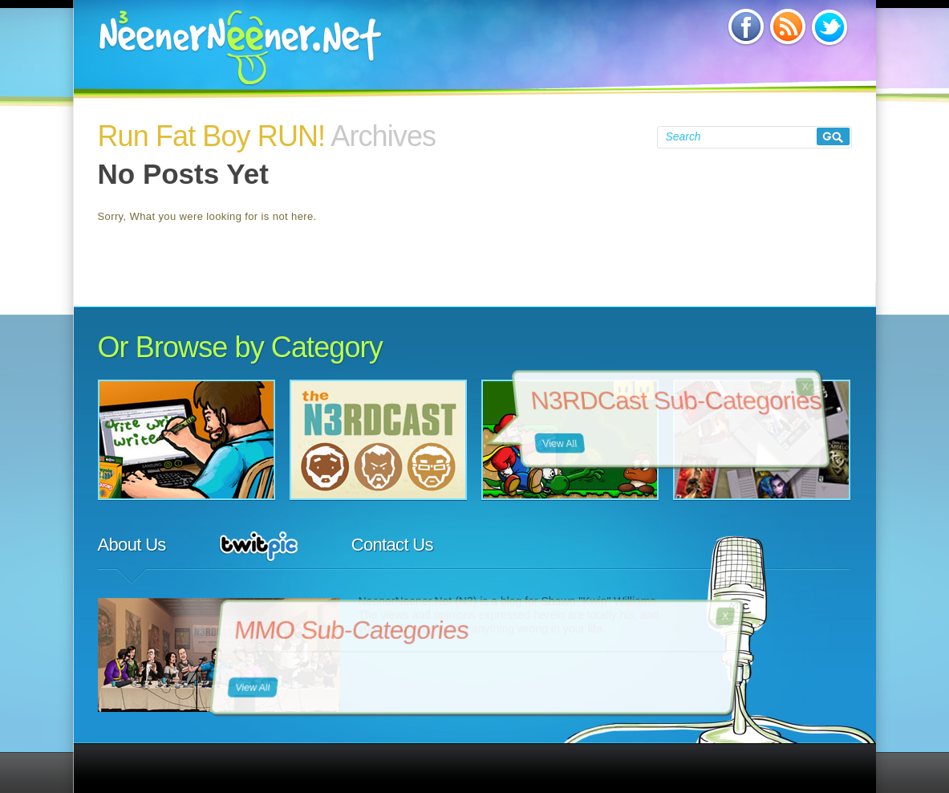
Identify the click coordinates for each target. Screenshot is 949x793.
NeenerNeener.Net (240, 47)
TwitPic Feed (258, 546)
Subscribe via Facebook (745, 26)
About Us (132, 545)
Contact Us (392, 545)
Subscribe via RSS (787, 26)
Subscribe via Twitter (829, 26)
